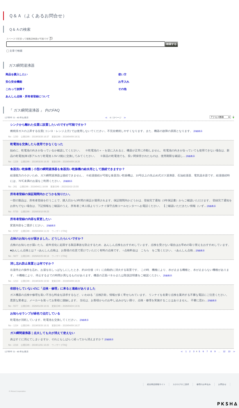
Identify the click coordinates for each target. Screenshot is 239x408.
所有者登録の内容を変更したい (30, 219)
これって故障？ (15, 89)
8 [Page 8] (211, 351)
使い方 (122, 74)
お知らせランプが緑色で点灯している (35, 313)
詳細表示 (198, 131)
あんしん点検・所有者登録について (28, 96)
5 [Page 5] (199, 351)
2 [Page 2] (189, 351)
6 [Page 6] (203, 351)
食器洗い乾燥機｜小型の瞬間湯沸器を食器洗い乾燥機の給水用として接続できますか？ (67, 169)
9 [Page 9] (214, 351)
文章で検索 (16, 50)
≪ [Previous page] (182, 351)
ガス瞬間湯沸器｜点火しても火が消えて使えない (42, 333)
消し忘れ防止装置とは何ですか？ (32, 263)
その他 (122, 89)
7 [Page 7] (207, 351)
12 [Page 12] (224, 351)
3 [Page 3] (193, 351)
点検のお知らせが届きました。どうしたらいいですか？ (47, 238)
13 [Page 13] (229, 351)
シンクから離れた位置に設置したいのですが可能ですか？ (48, 124)
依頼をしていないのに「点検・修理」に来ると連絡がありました (52, 288)
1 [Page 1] (186, 351)
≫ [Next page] (234, 351)
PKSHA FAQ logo (227, 403)
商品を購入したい (17, 74)
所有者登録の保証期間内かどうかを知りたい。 (41, 194)
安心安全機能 (14, 81)
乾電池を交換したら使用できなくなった (36, 144)
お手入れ (123, 81)
